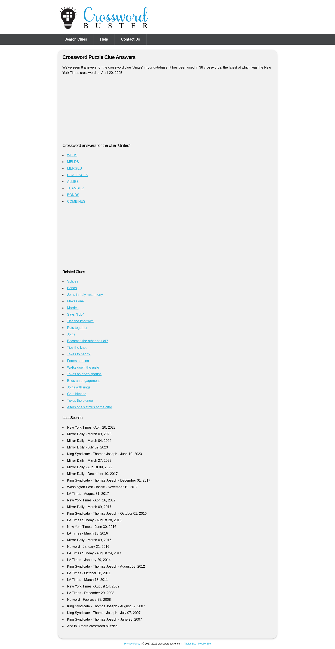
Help (104, 39)
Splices (72, 281)
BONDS (73, 195)
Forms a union (78, 361)
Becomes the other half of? (87, 341)
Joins (71, 334)
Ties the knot (77, 347)
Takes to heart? (78, 354)
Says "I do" (75, 314)
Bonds (72, 288)
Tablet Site (190, 643)
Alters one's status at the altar (89, 407)
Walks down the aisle (83, 367)
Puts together (77, 328)
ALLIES (73, 181)
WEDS (72, 155)
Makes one (75, 301)
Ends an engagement (83, 380)
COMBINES (76, 201)
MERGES (74, 168)
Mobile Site (204, 643)
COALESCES (77, 175)
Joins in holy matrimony (85, 294)
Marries (72, 308)
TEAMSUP (75, 188)
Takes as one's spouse (84, 374)
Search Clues (76, 39)
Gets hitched (76, 394)
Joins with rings (78, 387)
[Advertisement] (167, 111)
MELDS (73, 162)
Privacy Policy (132, 643)
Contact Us (130, 39)
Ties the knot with (80, 321)
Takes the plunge (80, 400)
